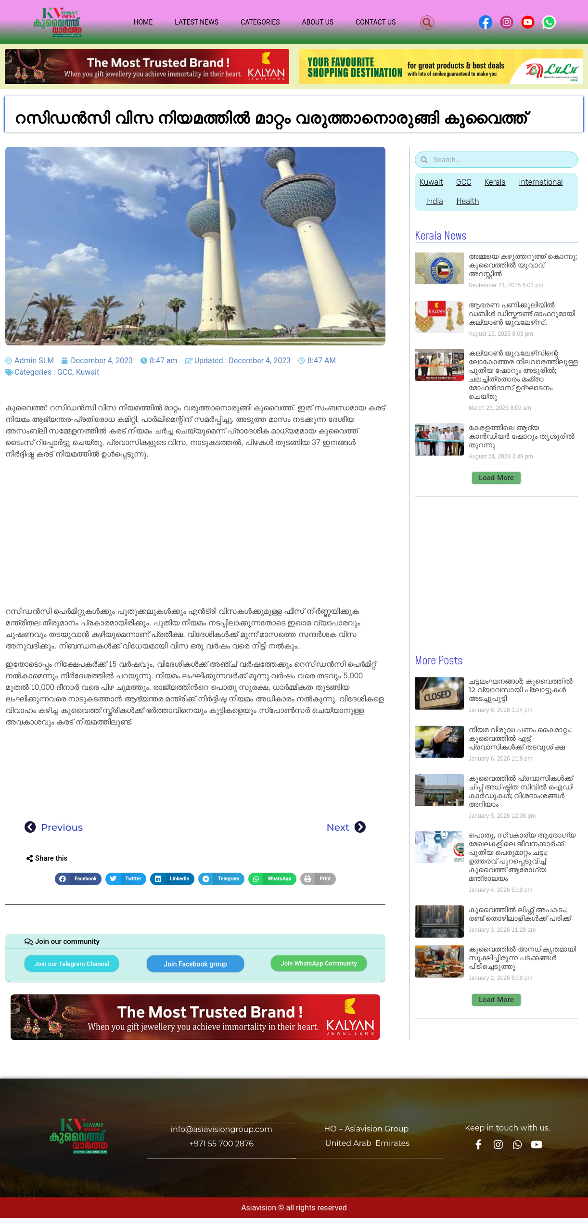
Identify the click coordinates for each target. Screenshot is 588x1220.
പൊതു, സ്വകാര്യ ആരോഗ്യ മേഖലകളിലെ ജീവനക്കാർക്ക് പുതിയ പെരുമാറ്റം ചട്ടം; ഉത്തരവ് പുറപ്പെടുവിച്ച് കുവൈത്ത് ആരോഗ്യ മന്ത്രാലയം (522, 856)
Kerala (497, 182)
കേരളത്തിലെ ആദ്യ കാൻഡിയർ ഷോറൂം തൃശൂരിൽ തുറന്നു (522, 436)
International (544, 182)
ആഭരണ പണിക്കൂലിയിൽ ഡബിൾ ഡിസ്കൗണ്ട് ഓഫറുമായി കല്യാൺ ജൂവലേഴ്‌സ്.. (522, 313)
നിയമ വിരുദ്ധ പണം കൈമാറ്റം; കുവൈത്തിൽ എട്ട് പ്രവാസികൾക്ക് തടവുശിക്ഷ (520, 737)
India (435, 201)
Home (143, 22)
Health (469, 201)
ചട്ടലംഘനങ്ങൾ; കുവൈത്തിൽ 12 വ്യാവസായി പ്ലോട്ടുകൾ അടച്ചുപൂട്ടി (521, 689)
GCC (65, 372)
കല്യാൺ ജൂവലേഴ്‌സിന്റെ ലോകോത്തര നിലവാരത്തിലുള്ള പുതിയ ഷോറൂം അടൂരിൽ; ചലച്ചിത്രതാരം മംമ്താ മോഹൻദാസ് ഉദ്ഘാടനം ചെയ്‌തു (523, 374)
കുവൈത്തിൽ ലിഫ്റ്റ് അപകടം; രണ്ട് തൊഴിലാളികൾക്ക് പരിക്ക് (520, 913)
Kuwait (88, 372)
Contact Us (376, 22)
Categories (260, 22)
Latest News (196, 22)
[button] (427, 22)
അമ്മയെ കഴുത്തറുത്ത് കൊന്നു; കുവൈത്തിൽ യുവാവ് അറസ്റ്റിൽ (523, 265)
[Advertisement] (195, 534)
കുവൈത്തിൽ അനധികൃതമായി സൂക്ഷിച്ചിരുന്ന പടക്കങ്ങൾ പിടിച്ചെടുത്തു (522, 957)
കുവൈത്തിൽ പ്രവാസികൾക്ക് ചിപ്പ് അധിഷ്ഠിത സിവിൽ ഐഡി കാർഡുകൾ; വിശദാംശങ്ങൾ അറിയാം (521, 790)
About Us (318, 22)
